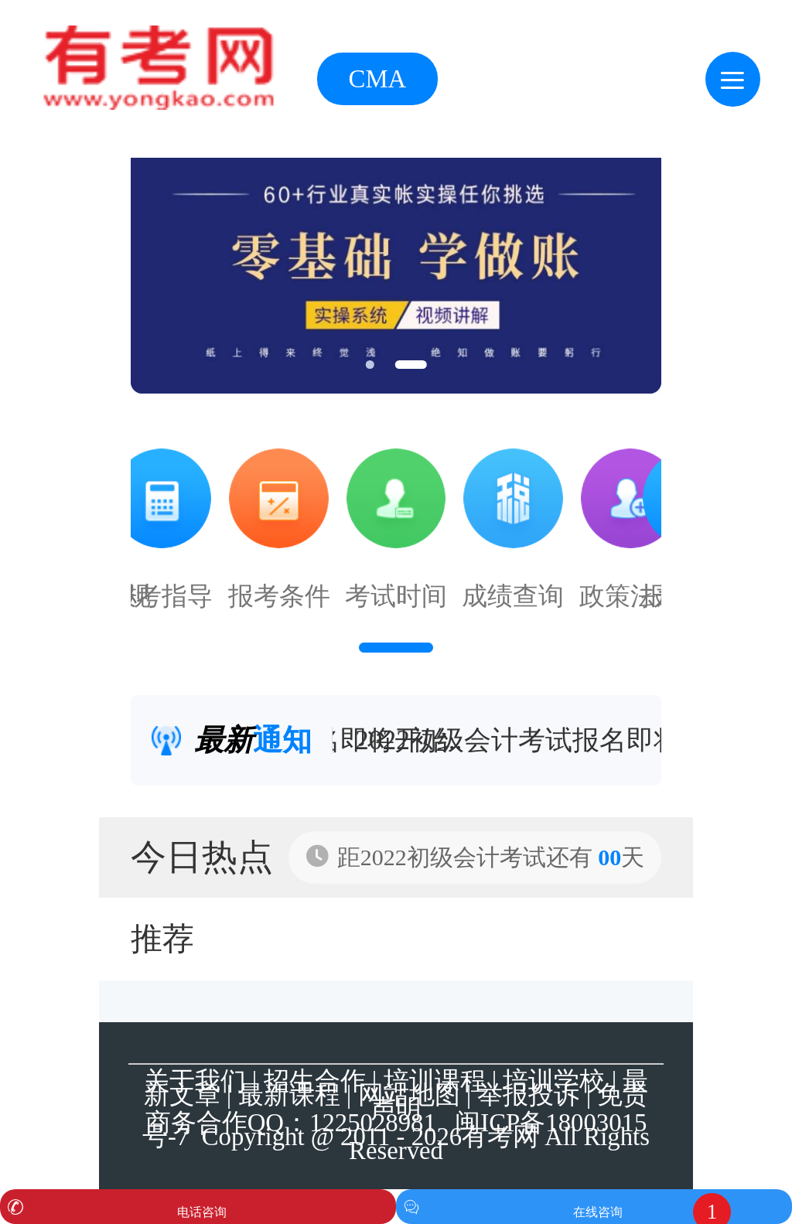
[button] (369, 364)
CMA (378, 79)
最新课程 (289, 1095)
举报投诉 (528, 1095)
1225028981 (372, 1123)
